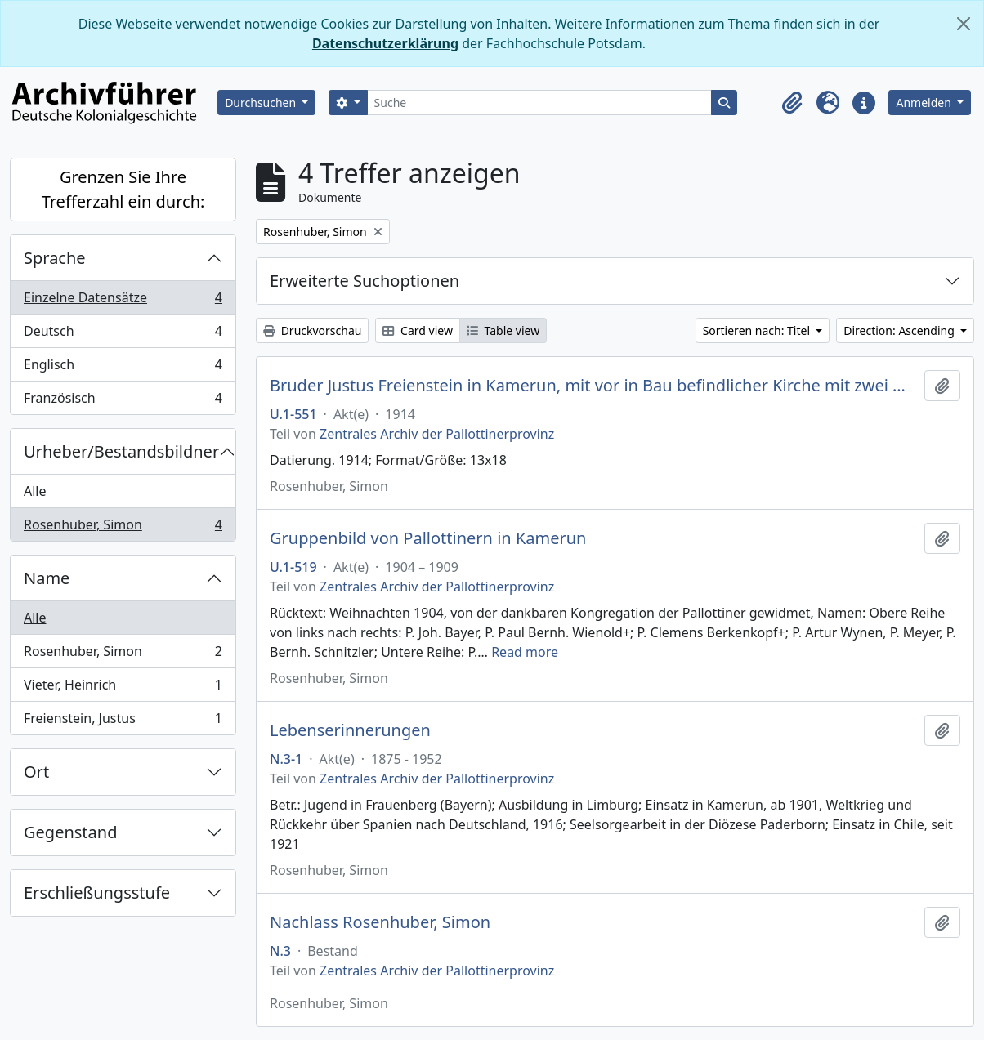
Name (46, 578)
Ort (36, 772)
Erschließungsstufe (97, 893)
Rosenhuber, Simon (122, 528)
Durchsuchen (262, 102)
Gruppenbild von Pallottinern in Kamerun (428, 538)
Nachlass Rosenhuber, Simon (380, 922)
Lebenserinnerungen (350, 730)
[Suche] (540, 102)
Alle (35, 491)
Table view (503, 330)
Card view (417, 330)
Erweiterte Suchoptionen (364, 281)
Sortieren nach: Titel (758, 330)
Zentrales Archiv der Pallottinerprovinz (437, 434)
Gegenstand (70, 832)
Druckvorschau (312, 330)
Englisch (122, 368)
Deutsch (122, 334)
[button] (792, 103)
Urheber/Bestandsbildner (121, 451)
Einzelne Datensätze (122, 301)
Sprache (55, 258)
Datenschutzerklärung (385, 43)
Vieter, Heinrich (122, 688)
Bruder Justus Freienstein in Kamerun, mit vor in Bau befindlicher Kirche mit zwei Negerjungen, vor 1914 (594, 385)
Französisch (122, 401)
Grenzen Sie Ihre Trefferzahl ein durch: (123, 189)
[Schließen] (963, 24)
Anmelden (925, 102)
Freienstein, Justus (122, 721)
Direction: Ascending (900, 330)
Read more (524, 652)
